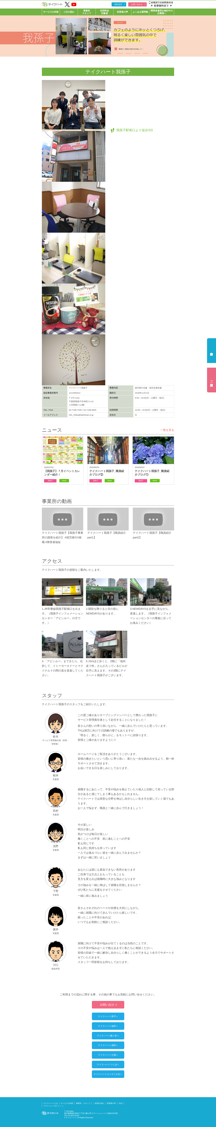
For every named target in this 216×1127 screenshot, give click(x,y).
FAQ (120, 1103)
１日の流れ (68, 12)
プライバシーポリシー (52, 1106)
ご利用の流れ (98, 1103)
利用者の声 (122, 12)
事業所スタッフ (86, 11)
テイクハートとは (50, 1103)
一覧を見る (167, 429)
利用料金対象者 (104, 11)
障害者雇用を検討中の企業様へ (162, 11)
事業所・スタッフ (83, 1103)
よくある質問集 (140, 12)
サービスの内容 (51, 12)
